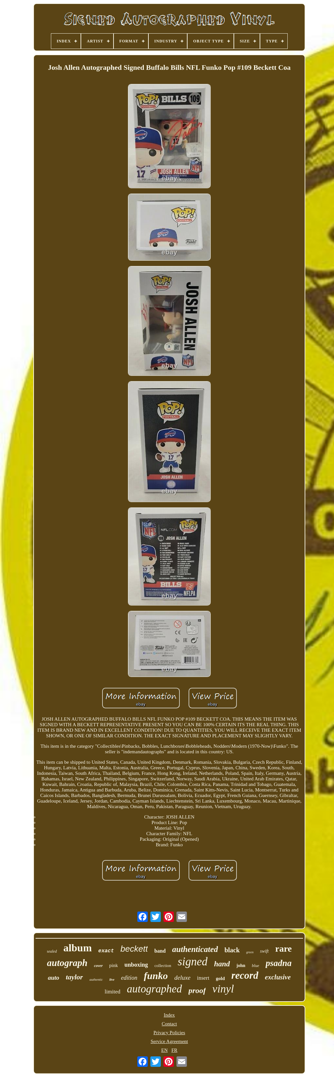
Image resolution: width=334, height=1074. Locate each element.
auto (53, 977)
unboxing (136, 964)
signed (192, 961)
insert (203, 978)
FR (174, 1050)
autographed (154, 989)
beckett (134, 949)
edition (129, 977)
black (232, 950)
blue (255, 965)
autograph (67, 963)
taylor (74, 977)
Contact (169, 1023)
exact (106, 951)
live (111, 979)
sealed (52, 951)
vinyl (223, 989)
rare (283, 949)
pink (113, 965)
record (244, 975)
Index (169, 1015)
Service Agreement (169, 1041)
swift (264, 951)
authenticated (195, 949)
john (240, 965)
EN (164, 1050)
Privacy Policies (169, 1032)
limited (112, 992)
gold (220, 978)
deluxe (182, 977)
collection (163, 965)
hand (222, 964)
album (77, 948)
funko (156, 975)
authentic (96, 979)
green (249, 952)
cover (98, 965)
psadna (279, 963)
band (160, 951)
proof (197, 990)
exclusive (278, 977)
